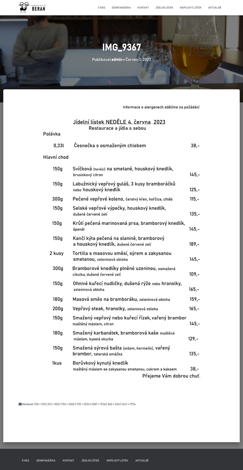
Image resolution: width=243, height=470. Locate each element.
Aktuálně (214, 7)
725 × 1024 (83, 404)
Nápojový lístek (191, 7)
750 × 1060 (67, 404)
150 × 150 (40, 404)
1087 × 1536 (98, 404)
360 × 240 (114, 404)
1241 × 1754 (129, 404)
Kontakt (143, 7)
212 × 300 (53, 404)
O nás (101, 7)
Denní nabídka (121, 7)
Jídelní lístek (164, 7)
